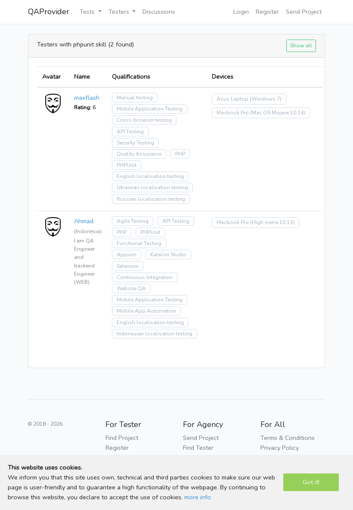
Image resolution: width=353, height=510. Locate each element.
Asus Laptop (232, 98)
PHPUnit (126, 165)
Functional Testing (139, 243)
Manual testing (135, 97)
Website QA (131, 288)
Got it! (311, 482)
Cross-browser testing (144, 120)
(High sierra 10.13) (272, 222)
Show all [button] (301, 45)
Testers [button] (119, 11)
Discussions (158, 11)
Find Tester (198, 447)
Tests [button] (88, 11)
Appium (126, 254)
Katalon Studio (168, 254)
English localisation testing (150, 176)
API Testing (130, 131)
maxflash (86, 97)
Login (241, 11)
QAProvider (48, 11)
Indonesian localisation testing (154, 333)
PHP (180, 154)
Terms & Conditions (287, 437)
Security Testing (135, 142)
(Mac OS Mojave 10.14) (277, 112)
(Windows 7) (266, 98)
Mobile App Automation (146, 310)
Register (267, 11)
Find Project (121, 437)
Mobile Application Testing (150, 108)
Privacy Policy (279, 447)
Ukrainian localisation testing (152, 187)
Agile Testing (133, 221)
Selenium (128, 266)
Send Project (304, 11)
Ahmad (83, 221)
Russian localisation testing (151, 199)
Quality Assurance (139, 154)
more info (197, 497)
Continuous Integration (145, 277)
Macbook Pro (233, 112)
